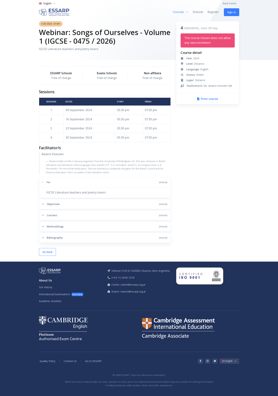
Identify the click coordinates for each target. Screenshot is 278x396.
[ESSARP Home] (54, 12)
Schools (198, 12)
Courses (178, 12)
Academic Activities (50, 301)
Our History (45, 287)
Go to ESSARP (93, 361)
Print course (207, 99)
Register (213, 12)
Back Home (229, 3)
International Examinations (61, 294)
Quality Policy (47, 361)
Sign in (231, 12)
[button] (104, 182)
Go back (47, 252)
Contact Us (70, 361)
